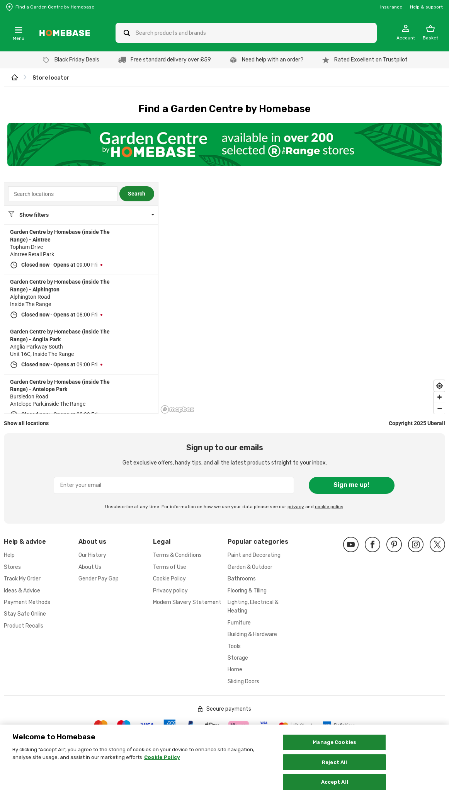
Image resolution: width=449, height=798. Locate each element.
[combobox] (62, 193)
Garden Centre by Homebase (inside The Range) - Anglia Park (60, 335)
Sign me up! (351, 484)
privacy (295, 506)
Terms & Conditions (177, 555)
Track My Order (22, 578)
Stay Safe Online (25, 614)
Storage (238, 658)
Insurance (391, 7)
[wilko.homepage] (15, 78)
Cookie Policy (169, 578)
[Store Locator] (50, 7)
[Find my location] (439, 385)
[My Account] (405, 32)
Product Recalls (23, 626)
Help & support (426, 7)
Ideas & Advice (22, 590)
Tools (234, 646)
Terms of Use (169, 567)
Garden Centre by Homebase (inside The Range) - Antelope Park (60, 385)
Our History (92, 555)
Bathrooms (242, 578)
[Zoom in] (439, 397)
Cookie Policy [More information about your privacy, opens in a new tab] (162, 758)
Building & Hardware (252, 634)
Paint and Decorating (254, 555)
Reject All (334, 763)
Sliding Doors (243, 681)
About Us (89, 567)
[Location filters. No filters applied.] (81, 214)
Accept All (334, 783)
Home (235, 669)
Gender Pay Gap (98, 578)
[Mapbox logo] (177, 409)
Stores (12, 567)
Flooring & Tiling (247, 590)
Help (9, 555)
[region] (302, 298)
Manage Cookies (334, 743)
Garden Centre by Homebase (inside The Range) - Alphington (60, 285)
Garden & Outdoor (250, 567)
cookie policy (329, 506)
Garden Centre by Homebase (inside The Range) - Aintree (60, 235)
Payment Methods (27, 602)
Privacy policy (170, 590)
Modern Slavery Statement (187, 602)
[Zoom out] (439, 408)
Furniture (239, 622)
